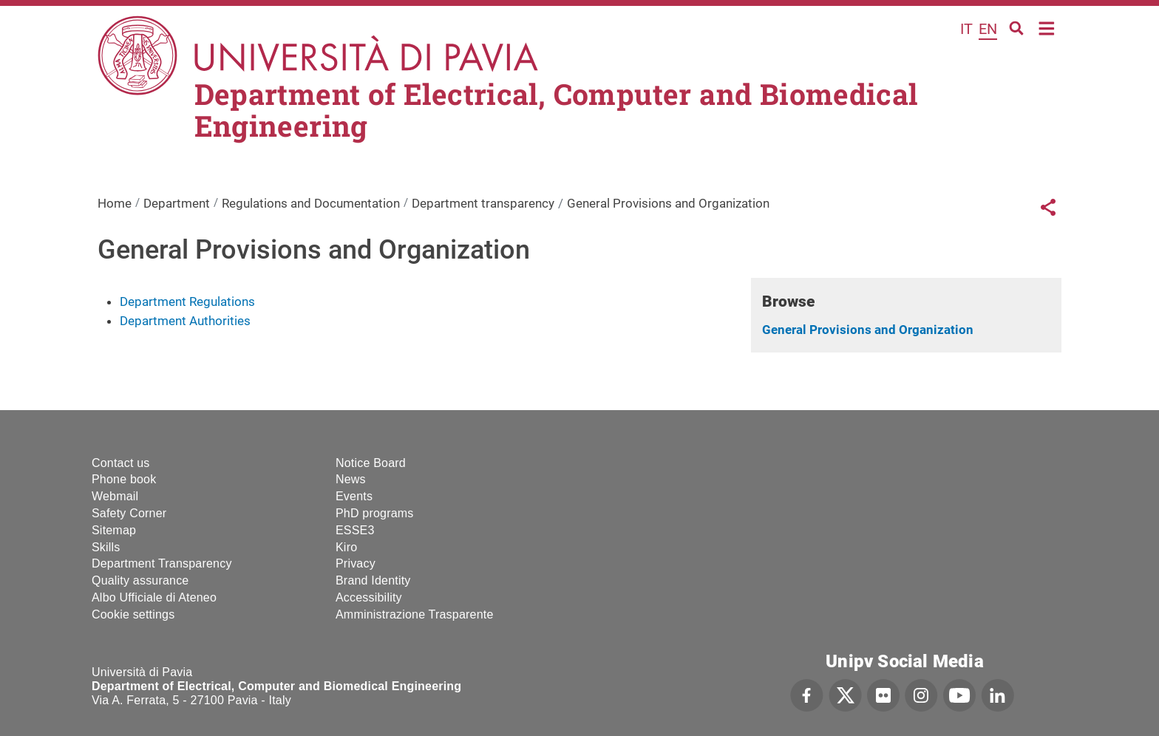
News (351, 479)
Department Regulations (187, 301)
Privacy (355, 563)
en (988, 29)
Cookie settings (133, 614)
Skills (106, 547)
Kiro (346, 547)
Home (1047, 27)
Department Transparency (162, 563)
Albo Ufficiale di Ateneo (154, 597)
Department (176, 203)
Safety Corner (129, 513)
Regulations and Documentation (311, 203)
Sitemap (114, 530)
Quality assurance (140, 580)
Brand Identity (373, 580)
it (966, 29)
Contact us (120, 463)
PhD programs (375, 513)
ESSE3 (355, 530)
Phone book (124, 479)
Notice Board (371, 463)
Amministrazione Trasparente (415, 614)
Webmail (115, 496)
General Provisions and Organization (867, 329)
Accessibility (369, 597)
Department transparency (483, 203)
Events (354, 496)
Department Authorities (185, 320)
